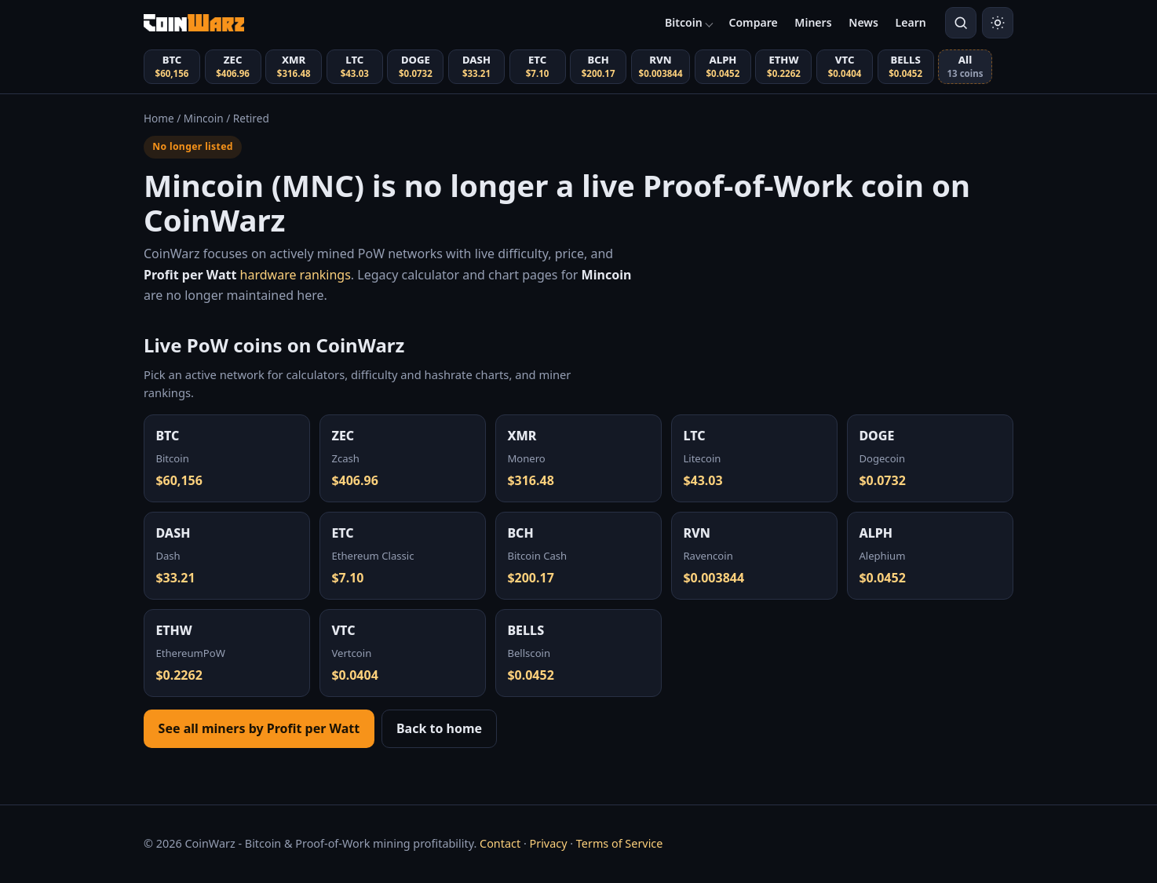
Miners (812, 22)
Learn (911, 22)
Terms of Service (619, 843)
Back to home (439, 728)
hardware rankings (247, 274)
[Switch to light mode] (997, 22)
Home (159, 118)
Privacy (548, 843)
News (863, 22)
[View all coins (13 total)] (965, 66)
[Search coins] (960, 22)
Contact (500, 843)
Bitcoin (684, 22)
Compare (752, 22)
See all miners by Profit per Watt (259, 728)
